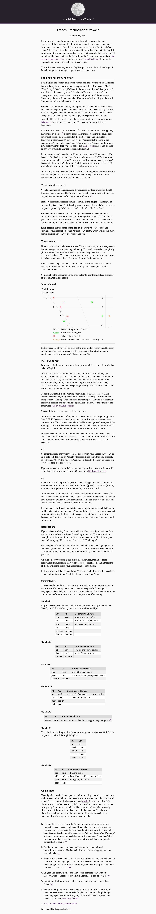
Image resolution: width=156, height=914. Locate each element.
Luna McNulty (70, 19)
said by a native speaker (63, 405)
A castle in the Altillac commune (59, 903)
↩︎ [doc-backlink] (66, 842)
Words (87, 19)
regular (85, 801)
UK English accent (97, 471)
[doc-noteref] (92, 86)
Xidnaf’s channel (91, 59)
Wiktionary (46, 122)
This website (89, 146)
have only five (68, 898)
